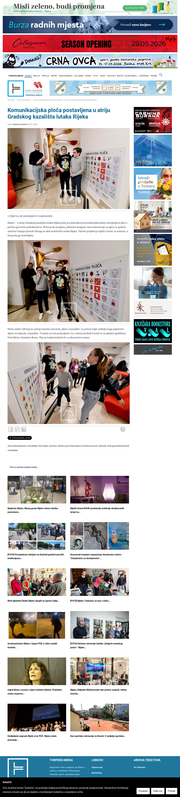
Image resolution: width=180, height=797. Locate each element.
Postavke (143, 791)
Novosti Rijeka (24, 100)
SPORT (54, 76)
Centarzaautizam (90, 446)
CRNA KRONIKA (65, 76)
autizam (53, 446)
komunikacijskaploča (18, 446)
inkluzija (103, 446)
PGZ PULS (111, 76)
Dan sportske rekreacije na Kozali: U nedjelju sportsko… (98, 736)
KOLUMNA (78, 76)
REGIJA (36, 76)
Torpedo (11, 100)
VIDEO (102, 76)
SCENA (88, 76)
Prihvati (171, 791)
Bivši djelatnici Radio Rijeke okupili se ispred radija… (33, 601)
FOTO (95, 76)
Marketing (97, 773)
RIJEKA (28, 76)
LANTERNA (144, 76)
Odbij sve (157, 791)
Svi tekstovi (139, 767)
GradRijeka (33, 446)
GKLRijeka (43, 446)
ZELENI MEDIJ (131, 76)
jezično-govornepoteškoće (70, 446)
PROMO (153, 76)
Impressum (97, 767)
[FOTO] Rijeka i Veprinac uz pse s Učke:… (90, 601)
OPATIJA (45, 76)
